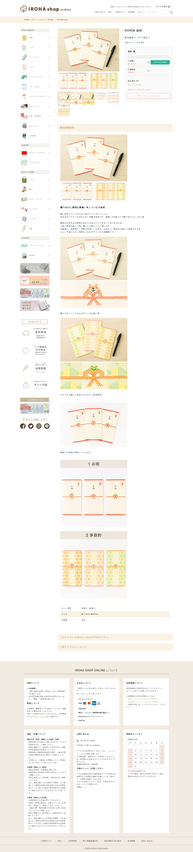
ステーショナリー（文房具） (43, 20)
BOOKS (27, 255)
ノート (27, 47)
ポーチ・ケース (30, 199)
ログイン (141, 12)
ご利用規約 (72, 841)
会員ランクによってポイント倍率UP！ (143, 699)
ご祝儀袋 (28, 136)
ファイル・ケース (31, 77)
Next (116, 59)
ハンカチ (28, 219)
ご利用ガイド (119, 12)
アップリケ (29, 209)
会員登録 (131, 12)
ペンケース (29, 57)
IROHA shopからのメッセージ (140, 7)
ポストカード (30, 106)
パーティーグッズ (31, 245)
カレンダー (29, 126)
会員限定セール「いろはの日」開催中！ (144, 702)
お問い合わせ (100, 12)
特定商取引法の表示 (113, 841)
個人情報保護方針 (90, 841)
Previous (61, 59)
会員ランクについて (118, 7)
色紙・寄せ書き (30, 116)
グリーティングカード (33, 96)
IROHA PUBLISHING (99, 848)
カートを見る (163, 7)
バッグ (27, 179)
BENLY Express (40, 717)
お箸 (26, 229)
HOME (26, 20)
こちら (86, 694)
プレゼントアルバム (32, 153)
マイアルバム (30, 162)
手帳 (26, 38)
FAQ (110, 12)
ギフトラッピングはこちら (149, 96)
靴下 (26, 189)
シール (27, 67)
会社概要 (131, 841)
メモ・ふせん (30, 87)
